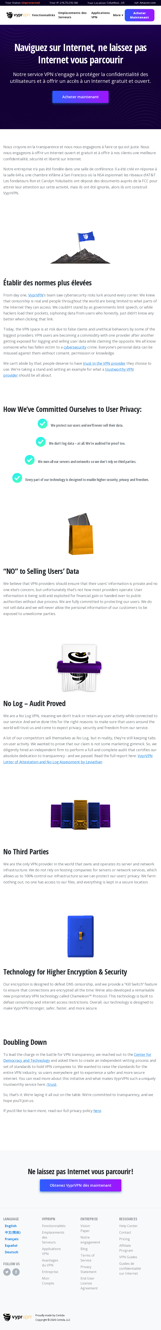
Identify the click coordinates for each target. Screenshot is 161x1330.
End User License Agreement (89, 1283)
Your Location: (96, 3)
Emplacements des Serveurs (72, 15)
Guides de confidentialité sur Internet (128, 1268)
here (97, 1110)
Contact (125, 1232)
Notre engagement (90, 1240)
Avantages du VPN (50, 1262)
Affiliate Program (126, 1248)
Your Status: (13, 3)
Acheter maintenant (80, 96)
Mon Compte (48, 1281)
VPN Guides (128, 1257)
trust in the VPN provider (104, 363)
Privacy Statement (88, 1269)
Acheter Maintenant (139, 15)
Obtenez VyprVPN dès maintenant (80, 1185)
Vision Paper (85, 1228)
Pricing (124, 1239)
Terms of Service (87, 1258)
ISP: (136, 3)
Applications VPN (100, 15)
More (117, 15)
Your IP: (54, 3)
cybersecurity (74, 347)
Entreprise (50, 1272)
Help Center (128, 1226)
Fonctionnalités (43, 15)
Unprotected (31, 3)
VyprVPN (35, 295)
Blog (84, 1249)
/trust (51, 1084)
